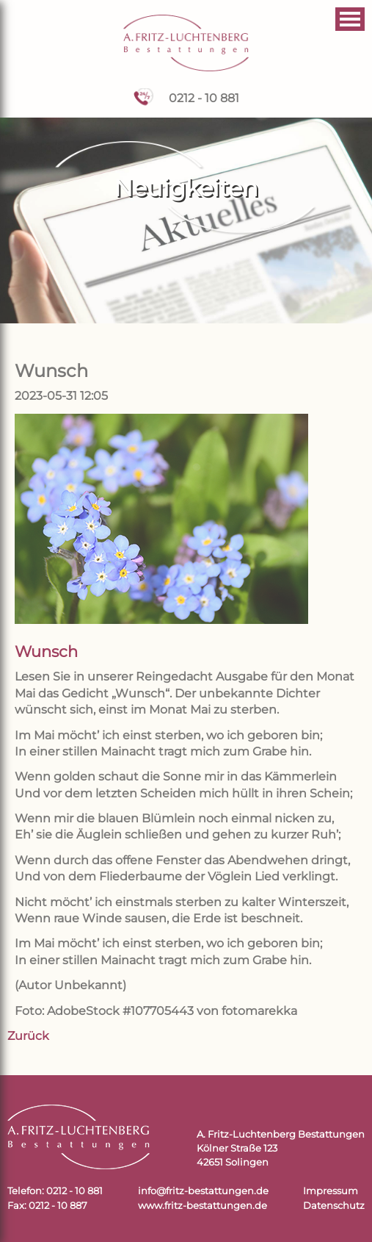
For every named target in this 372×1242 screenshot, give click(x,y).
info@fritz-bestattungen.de (203, 1190)
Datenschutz (334, 1205)
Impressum (330, 1190)
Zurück (28, 1036)
